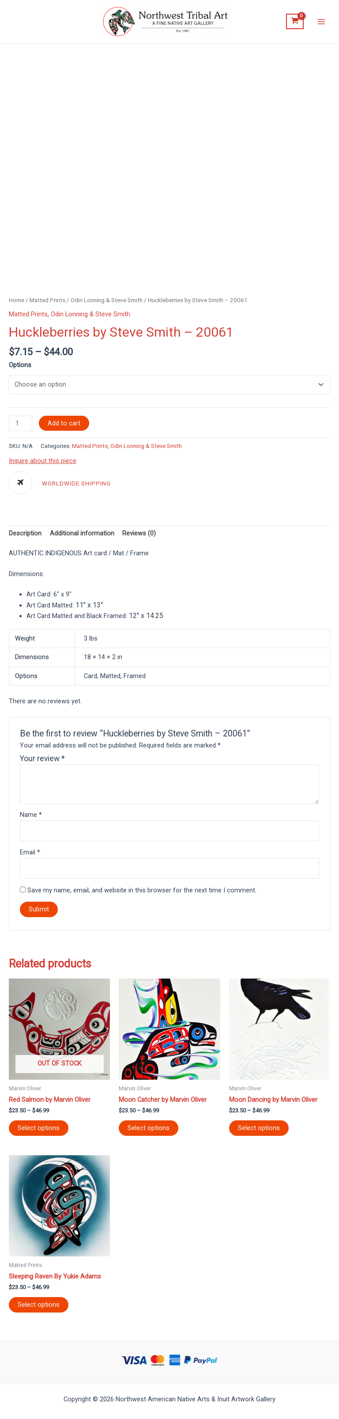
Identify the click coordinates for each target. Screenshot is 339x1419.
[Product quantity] (20, 425)
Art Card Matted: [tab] (64, 607)
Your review (42, 760)
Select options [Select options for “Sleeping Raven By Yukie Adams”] (39, 1307)
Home (16, 301)
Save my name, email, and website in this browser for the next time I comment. (141, 892)
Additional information (82, 536)
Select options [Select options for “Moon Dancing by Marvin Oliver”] (259, 1130)
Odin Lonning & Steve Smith (107, 301)
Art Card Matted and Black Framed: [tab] (94, 618)
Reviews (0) (139, 536)
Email (30, 855)
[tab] (25, 535)
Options (20, 366)
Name (31, 817)
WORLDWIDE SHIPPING (76, 486)
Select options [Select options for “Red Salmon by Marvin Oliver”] (39, 1130)
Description (25, 536)
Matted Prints (47, 301)
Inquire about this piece (42, 463)
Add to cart (64, 425)
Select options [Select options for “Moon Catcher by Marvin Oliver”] (149, 1130)
